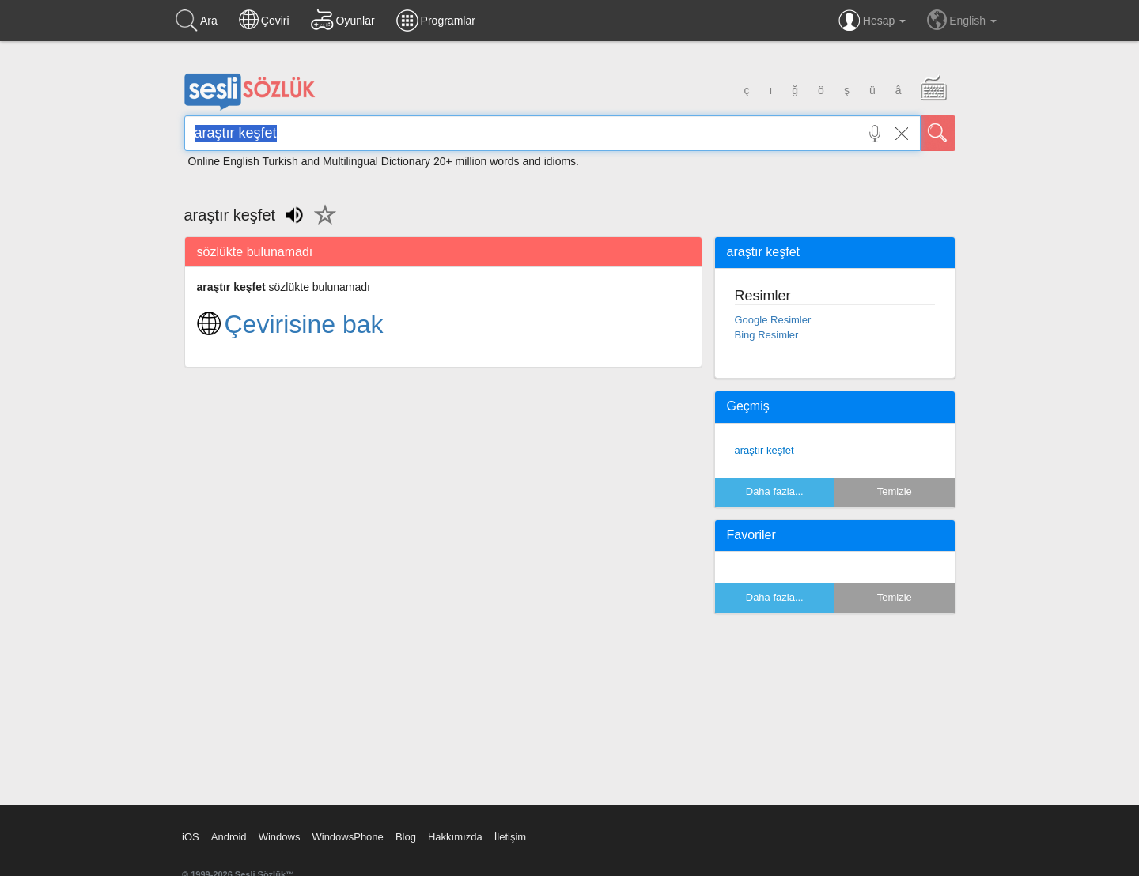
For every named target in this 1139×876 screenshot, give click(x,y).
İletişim (510, 837)
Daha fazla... (775, 491)
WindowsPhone (347, 837)
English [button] (962, 19)
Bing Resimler (767, 335)
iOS (190, 837)
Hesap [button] (872, 20)
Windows (280, 837)
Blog (405, 837)
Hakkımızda (455, 837)
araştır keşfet (764, 450)
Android (229, 837)
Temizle (894, 491)
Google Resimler (773, 320)
